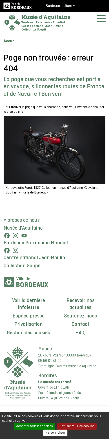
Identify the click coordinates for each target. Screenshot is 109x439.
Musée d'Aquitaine (46, 17)
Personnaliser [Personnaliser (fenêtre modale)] (55, 432)
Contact (80, 324)
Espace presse (28, 316)
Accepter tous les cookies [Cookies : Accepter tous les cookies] (34, 426)
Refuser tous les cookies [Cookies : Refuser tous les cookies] (77, 426)
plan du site (15, 112)
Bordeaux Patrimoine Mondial (36, 243)
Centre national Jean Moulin (34, 258)
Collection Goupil (22, 266)
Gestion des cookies (28, 333)
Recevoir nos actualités (81, 304)
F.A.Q (80, 333)
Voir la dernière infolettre (28, 304)
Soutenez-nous (80, 316)
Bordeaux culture (59, 6)
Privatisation (28, 324)
